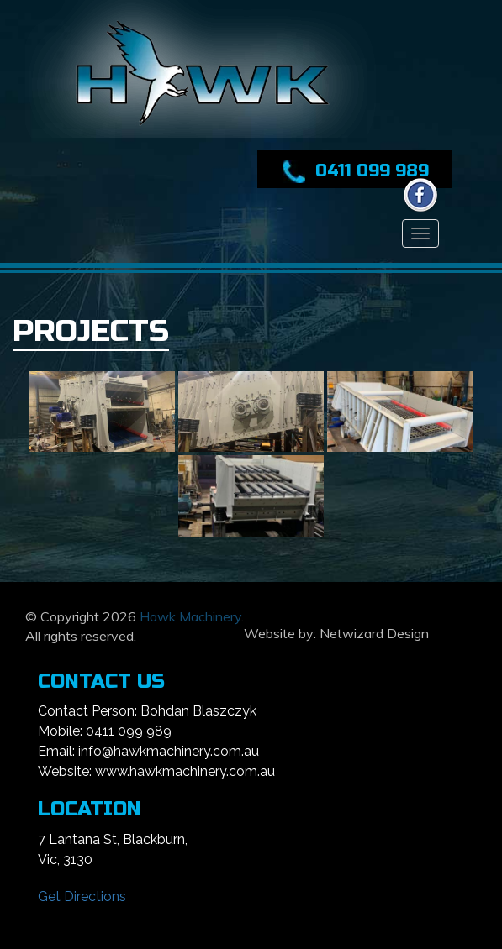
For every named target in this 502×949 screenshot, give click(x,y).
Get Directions (82, 896)
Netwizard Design (374, 633)
